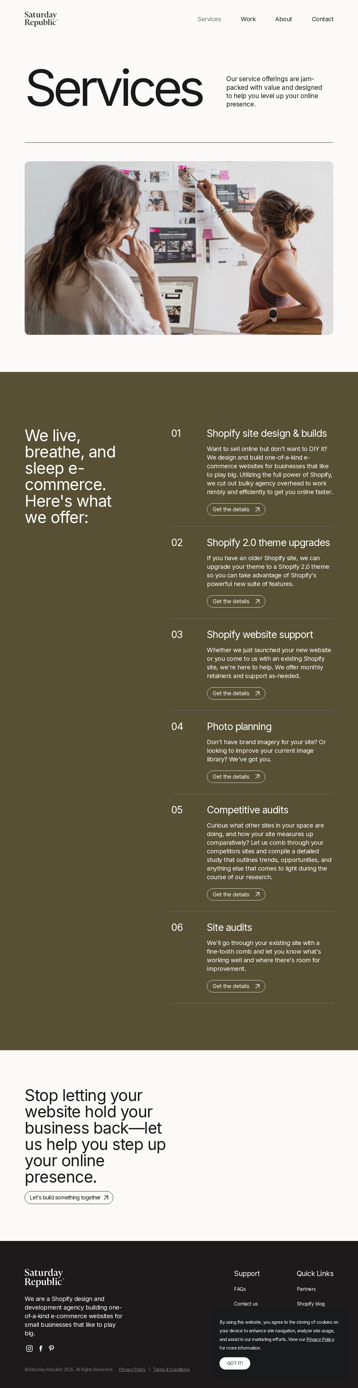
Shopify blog (311, 1304)
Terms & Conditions (171, 1369)
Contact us (246, 1304)
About (283, 19)
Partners (306, 1289)
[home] (41, 19)
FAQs (240, 1289)
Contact (323, 19)
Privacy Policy (132, 1369)
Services (209, 19)
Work (248, 19)
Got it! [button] (235, 1363)
